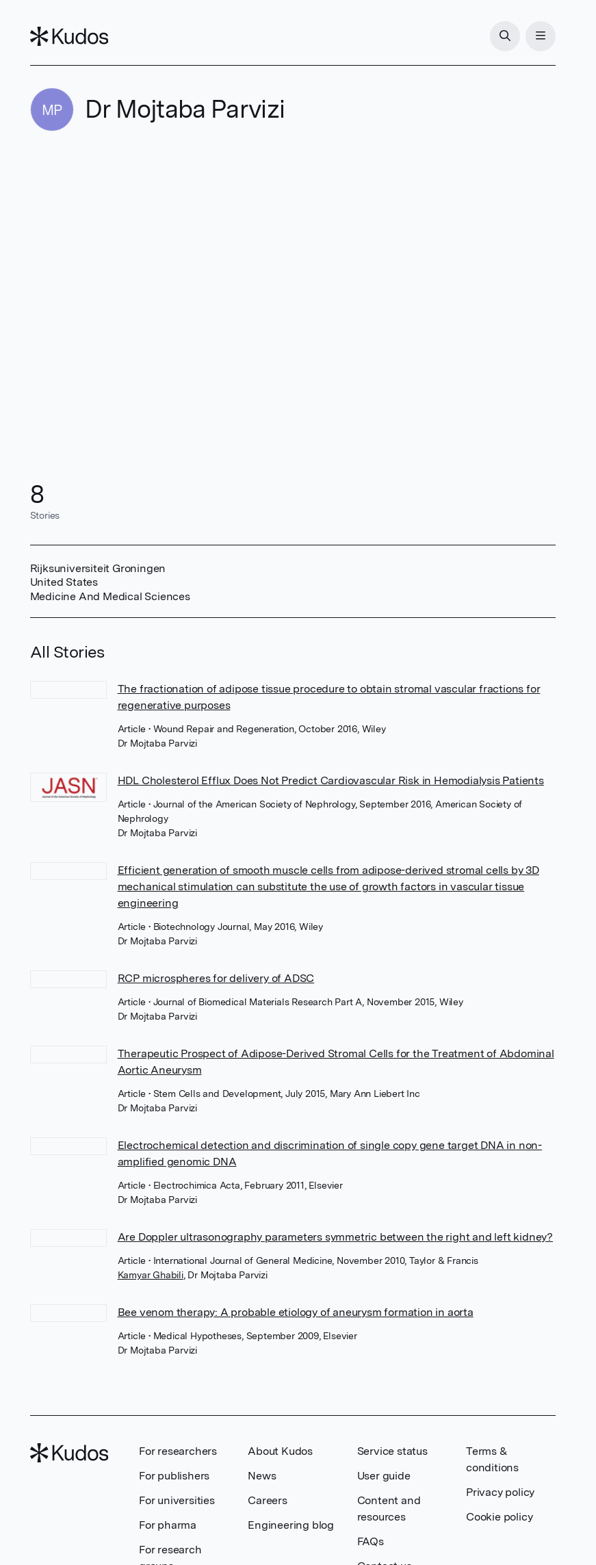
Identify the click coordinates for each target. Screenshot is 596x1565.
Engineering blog (291, 1524)
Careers (267, 1500)
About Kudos (280, 1451)
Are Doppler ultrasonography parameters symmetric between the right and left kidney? (335, 1236)
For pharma (167, 1524)
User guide (384, 1475)
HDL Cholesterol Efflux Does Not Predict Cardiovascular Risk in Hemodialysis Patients (331, 780)
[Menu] (541, 36)
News (262, 1475)
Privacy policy (500, 1492)
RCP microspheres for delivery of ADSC (216, 978)
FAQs (370, 1541)
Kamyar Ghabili (150, 1274)
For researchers (178, 1451)
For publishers (174, 1475)
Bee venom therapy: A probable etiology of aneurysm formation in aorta (296, 1312)
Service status (392, 1451)
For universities (177, 1500)
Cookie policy (499, 1516)
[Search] (505, 36)
